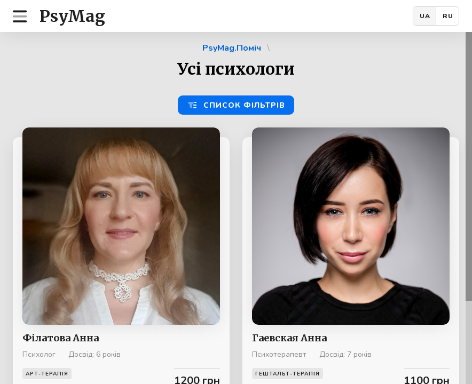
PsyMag (72, 16)
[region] (236, 208)
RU (448, 16)
